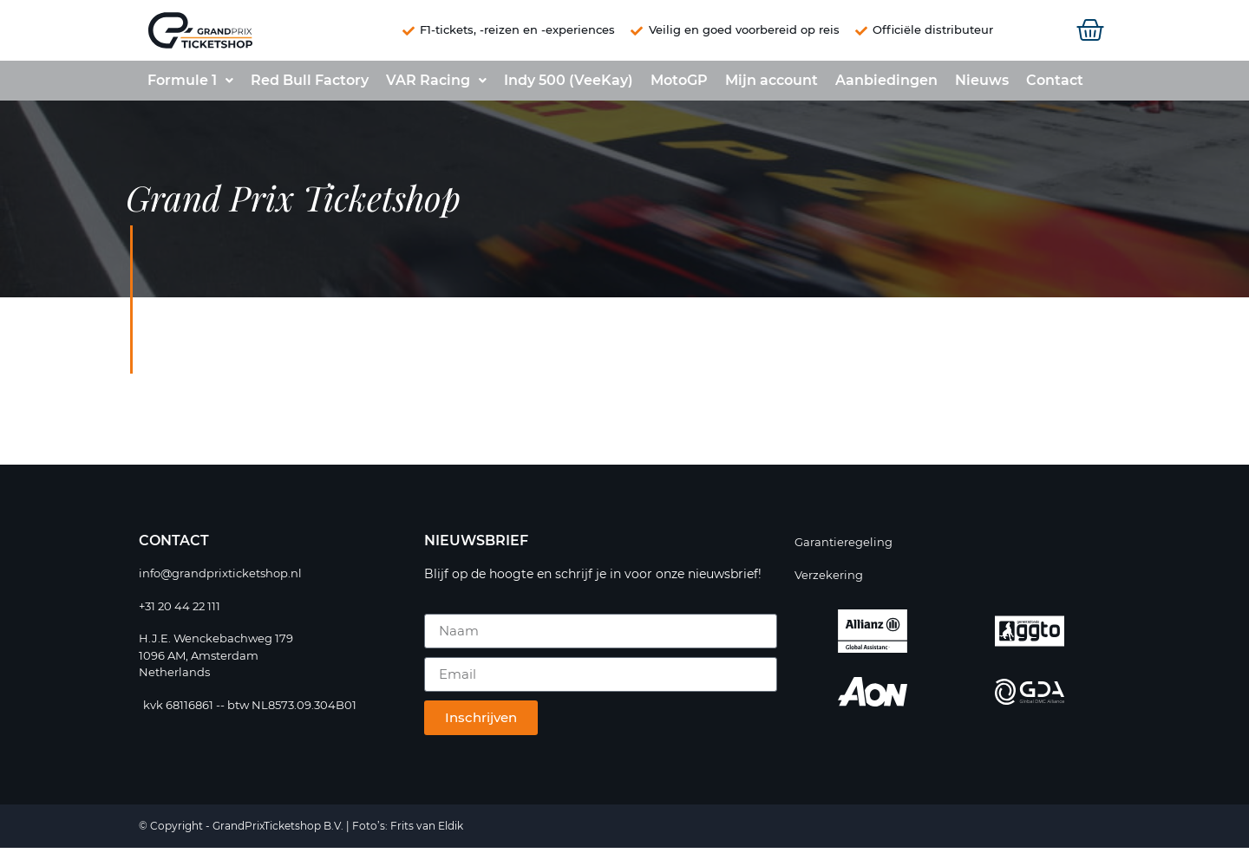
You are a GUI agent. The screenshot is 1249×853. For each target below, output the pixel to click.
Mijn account (771, 85)
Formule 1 (190, 85)
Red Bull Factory (310, 85)
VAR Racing (436, 85)
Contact (1054, 85)
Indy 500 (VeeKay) (568, 85)
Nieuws (982, 85)
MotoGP (679, 85)
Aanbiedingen (886, 85)
